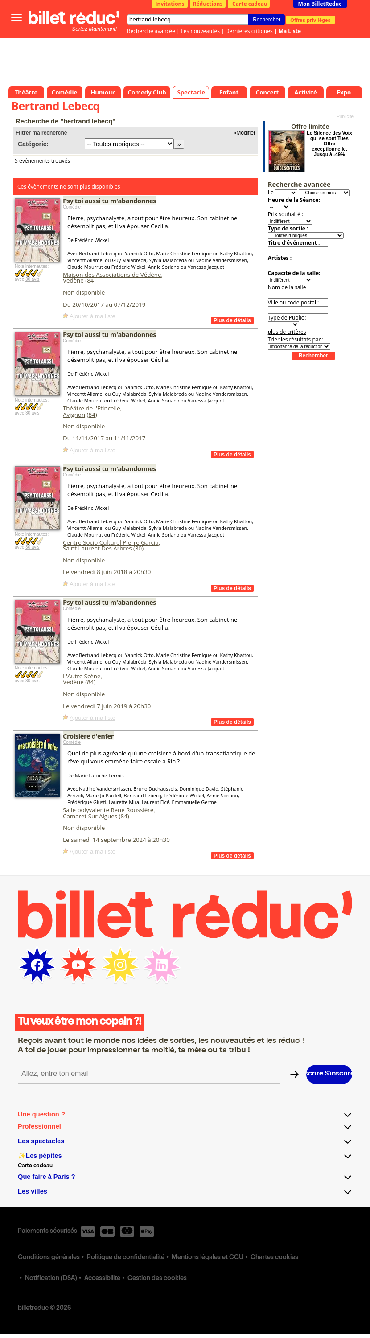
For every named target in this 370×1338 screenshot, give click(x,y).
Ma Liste (290, 31)
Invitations (170, 4)
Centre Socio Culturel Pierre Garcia (111, 542)
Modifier (245, 133)
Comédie (72, 207)
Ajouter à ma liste (92, 316)
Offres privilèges (310, 19)
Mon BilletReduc (320, 4)
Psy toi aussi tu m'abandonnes (109, 200)
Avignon (74, 414)
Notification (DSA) (51, 1279)
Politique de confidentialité (125, 1258)
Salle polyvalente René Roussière (108, 810)
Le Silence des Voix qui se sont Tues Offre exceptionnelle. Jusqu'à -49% (329, 143)
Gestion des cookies (157, 1279)
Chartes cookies (274, 1258)
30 (138, 548)
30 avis (32, 279)
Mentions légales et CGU (207, 1258)
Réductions (208, 4)
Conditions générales (49, 1258)
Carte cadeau (249, 4)
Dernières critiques (249, 31)
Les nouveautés (200, 31)
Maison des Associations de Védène (112, 275)
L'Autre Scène (81, 676)
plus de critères (287, 332)
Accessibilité (102, 1279)
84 (90, 280)
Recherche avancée (151, 31)
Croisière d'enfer (88, 735)
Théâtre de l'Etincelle (91, 408)
